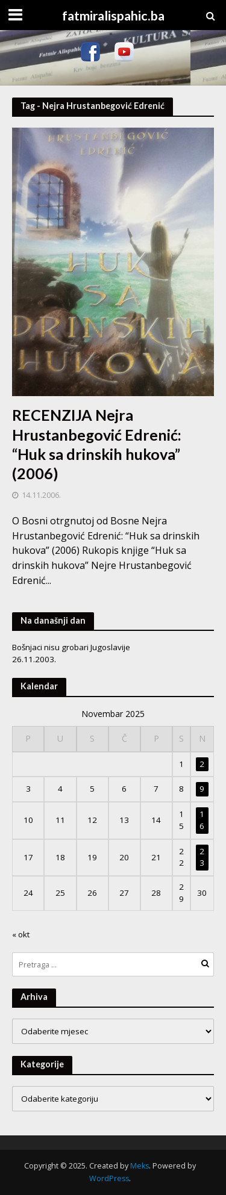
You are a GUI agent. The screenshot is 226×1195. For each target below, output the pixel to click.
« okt (21, 934)
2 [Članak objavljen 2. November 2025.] (201, 764)
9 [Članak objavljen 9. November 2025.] (201, 788)
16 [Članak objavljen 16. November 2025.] (201, 820)
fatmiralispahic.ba (113, 15)
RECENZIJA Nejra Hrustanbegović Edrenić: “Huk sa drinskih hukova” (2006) (96, 444)
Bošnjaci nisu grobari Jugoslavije (71, 647)
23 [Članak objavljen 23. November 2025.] (201, 857)
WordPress (109, 1178)
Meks (139, 1166)
